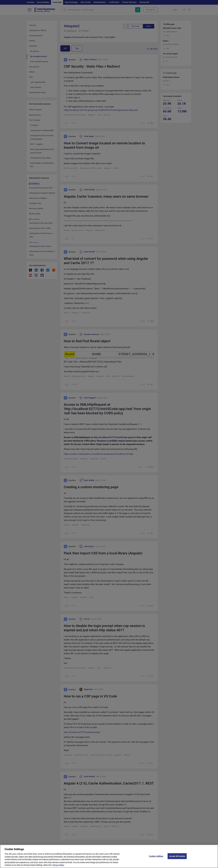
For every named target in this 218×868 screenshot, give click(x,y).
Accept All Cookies (177, 858)
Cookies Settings (156, 858)
